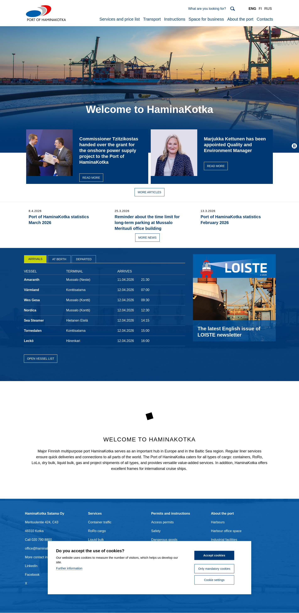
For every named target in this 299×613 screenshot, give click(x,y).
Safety (156, 531)
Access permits (162, 522)
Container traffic (100, 522)
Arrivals (35, 259)
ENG (252, 9)
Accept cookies (214, 555)
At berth (59, 259)
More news (147, 237)
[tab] (35, 259)
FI (260, 9)
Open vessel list (40, 358)
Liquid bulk (96, 539)
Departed (84, 259)
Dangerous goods (164, 539)
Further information (69, 568)
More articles (149, 192)
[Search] (211, 8)
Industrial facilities (224, 539)
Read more (91, 177)
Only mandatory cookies (214, 568)
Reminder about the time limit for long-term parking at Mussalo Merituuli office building (147, 222)
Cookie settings (214, 580)
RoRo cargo (97, 531)
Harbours (218, 522)
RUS (268, 9)
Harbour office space (226, 531)
